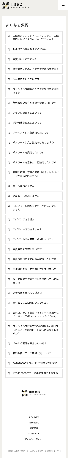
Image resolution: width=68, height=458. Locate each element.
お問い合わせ (33, 422)
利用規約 (34, 428)
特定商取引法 (33, 433)
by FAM (57, 451)
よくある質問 (33, 417)
